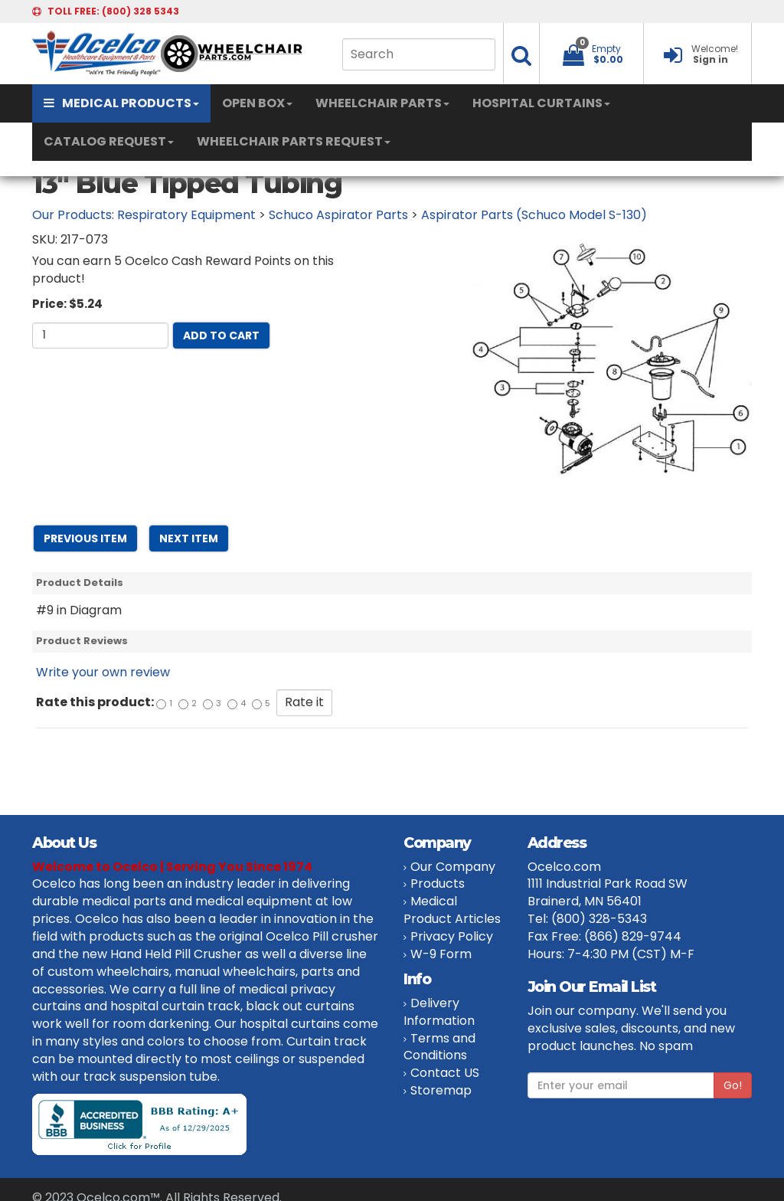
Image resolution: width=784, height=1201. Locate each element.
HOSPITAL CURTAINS (541, 103)
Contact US (444, 1073)
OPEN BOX (257, 103)
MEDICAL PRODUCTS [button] (121, 103)
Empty (606, 48)
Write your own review (103, 672)
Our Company (452, 866)
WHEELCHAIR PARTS (382, 103)
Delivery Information (439, 1011)
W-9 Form (441, 954)
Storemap (441, 1090)
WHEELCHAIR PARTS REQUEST (293, 141)
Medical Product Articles (452, 910)
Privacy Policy (451, 936)
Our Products (72, 215)
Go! (733, 1085)
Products (437, 883)
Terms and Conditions (439, 1047)
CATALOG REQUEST (109, 141)
